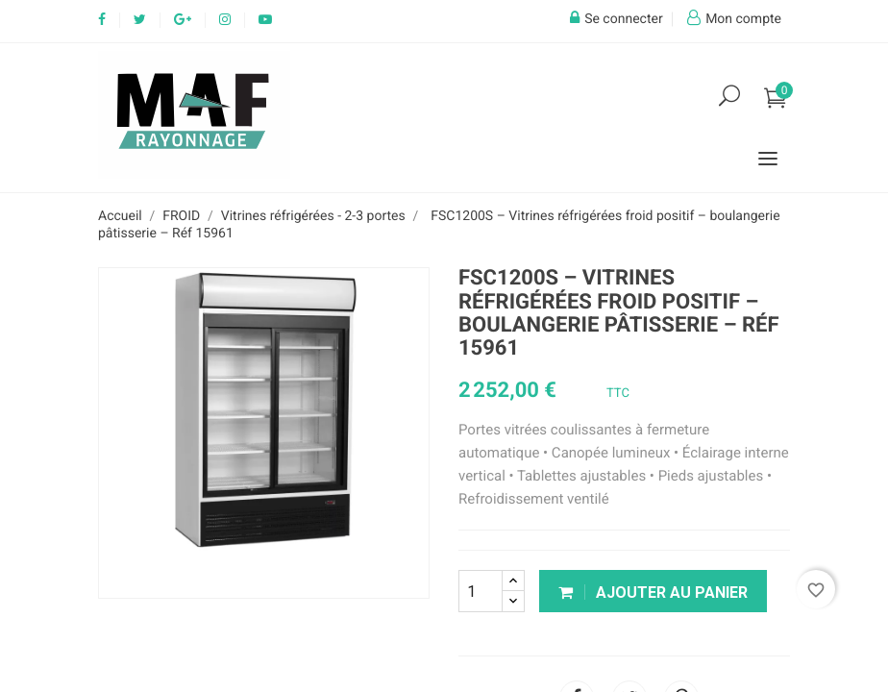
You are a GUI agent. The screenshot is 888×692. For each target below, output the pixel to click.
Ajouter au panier (653, 592)
